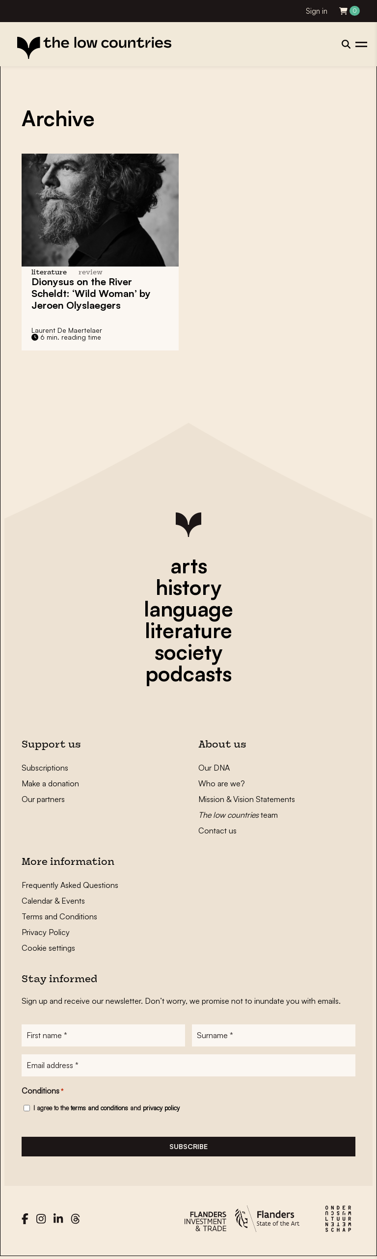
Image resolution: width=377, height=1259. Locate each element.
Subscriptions (45, 768)
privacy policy (161, 1109)
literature (188, 630)
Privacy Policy (46, 932)
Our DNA (214, 768)
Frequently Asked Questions (70, 885)
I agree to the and (106, 1108)
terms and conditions (99, 1109)
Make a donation (50, 783)
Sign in (316, 11)
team (238, 815)
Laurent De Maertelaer (66, 330)
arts (188, 565)
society (188, 652)
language (188, 608)
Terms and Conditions (59, 916)
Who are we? (221, 783)
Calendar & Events (53, 901)
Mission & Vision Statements (246, 799)
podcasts (188, 673)
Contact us (217, 830)
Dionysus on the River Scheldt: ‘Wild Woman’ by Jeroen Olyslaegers (91, 293)
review (91, 272)
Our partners (43, 799)
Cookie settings (48, 948)
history (188, 587)
